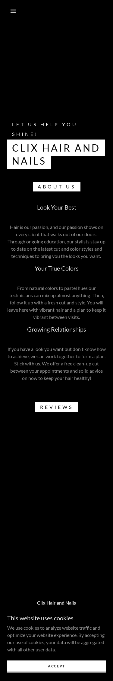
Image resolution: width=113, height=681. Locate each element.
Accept (56, 666)
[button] (13, 11)
